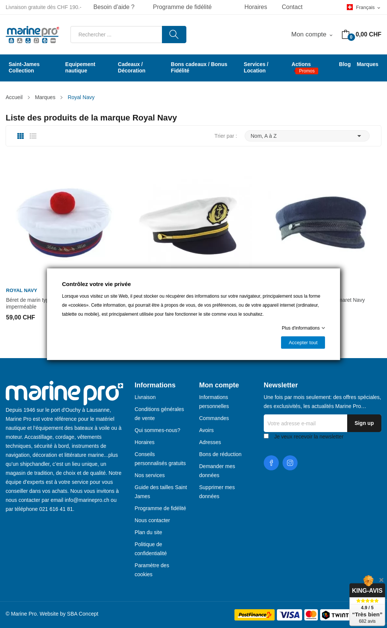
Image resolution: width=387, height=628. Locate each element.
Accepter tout (303, 342)
